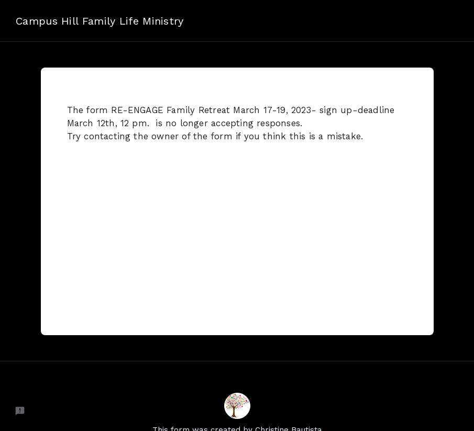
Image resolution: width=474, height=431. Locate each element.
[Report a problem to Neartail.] (19, 411)
